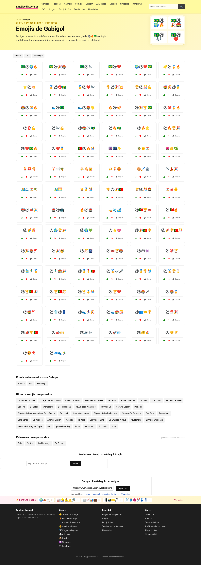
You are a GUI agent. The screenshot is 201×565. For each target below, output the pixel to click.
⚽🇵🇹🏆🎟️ (143, 210)
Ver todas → (179, 500)
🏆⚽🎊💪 (143, 87)
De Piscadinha (64, 407)
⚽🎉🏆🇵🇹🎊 (171, 230)
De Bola (30, 443)
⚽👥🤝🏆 (143, 312)
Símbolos (124, 4)
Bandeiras (137, 4)
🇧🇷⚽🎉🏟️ (57, 67)
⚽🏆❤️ (114, 292)
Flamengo (38, 56)
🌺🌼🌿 (171, 149)
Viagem (89, 4)
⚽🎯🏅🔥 (171, 108)
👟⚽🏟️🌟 (86, 108)
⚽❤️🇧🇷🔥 (29, 149)
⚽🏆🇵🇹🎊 (57, 292)
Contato (148, 518)
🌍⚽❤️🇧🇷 (143, 67)
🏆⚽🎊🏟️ (143, 189)
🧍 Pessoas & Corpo (68, 518)
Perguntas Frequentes (112, 514)
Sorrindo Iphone (97, 420)
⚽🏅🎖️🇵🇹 (86, 271)
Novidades (93, 9)
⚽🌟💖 (114, 230)
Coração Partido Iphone (50, 400)
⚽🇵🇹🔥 (171, 210)
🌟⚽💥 (29, 87)
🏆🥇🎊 (86, 189)
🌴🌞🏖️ (143, 149)
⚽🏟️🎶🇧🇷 (86, 128)
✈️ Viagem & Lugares (68, 530)
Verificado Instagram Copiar (30, 426)
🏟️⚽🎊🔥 (29, 108)
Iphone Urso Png (63, 426)
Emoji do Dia (65, 9)
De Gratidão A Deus (117, 420)
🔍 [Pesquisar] (181, 7)
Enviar (75, 463)
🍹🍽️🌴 (57, 169)
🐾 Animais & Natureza (69, 522)
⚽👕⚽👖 (57, 312)
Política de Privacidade (155, 526)
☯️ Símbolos (65, 542)
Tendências (79, 9)
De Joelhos (38, 420)
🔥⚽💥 (114, 108)
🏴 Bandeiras (65, 546)
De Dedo (81, 420)
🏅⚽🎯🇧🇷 (57, 87)
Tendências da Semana (112, 526)
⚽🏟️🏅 (171, 292)
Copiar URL (123, 488)
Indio (77, 426)
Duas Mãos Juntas (81, 413)
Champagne (47, 407)
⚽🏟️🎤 (143, 292)
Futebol (18, 56)
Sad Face (150, 413)
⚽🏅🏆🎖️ (171, 271)
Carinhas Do (105, 407)
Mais (114, 426)
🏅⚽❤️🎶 (86, 87)
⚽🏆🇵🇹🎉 (29, 292)
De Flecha (112, 400)
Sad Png (21, 407)
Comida (78, 4)
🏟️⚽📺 (57, 210)
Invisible (69, 420)
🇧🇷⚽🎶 (86, 67)
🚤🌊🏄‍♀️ (114, 210)
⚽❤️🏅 (57, 149)
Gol (27, 56)
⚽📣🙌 (57, 333)
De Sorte (34, 407)
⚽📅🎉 (171, 312)
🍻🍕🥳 (86, 169)
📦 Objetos (64, 538)
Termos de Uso (152, 522)
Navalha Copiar (122, 407)
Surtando (103, 426)
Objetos (113, 4)
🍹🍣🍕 (29, 169)
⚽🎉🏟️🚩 (29, 251)
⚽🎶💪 (57, 128)
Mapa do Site (151, 530)
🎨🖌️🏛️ (143, 169)
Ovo (49, 426)
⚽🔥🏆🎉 (171, 128)
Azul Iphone (136, 420)
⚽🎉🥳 (57, 251)
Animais (68, 4)
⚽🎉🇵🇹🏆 (143, 230)
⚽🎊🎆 (86, 251)
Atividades (101, 4)
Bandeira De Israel (174, 400)
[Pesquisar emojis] (163, 6)
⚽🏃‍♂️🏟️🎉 (57, 271)
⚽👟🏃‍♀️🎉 (86, 312)
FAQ (43, 9)
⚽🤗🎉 (143, 333)
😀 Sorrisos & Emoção (69, 514)
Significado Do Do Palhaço (105, 413)
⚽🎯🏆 (171, 251)
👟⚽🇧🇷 (57, 108)
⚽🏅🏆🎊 (143, 271)
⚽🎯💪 (29, 128)
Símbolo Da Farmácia (131, 413)
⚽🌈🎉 (29, 230)
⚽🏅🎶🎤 (114, 271)
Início (18, 19)
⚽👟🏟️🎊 (114, 312)
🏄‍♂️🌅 (58, 189)
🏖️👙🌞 (171, 189)
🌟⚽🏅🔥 (171, 67)
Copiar (34, 75)
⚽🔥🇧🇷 (114, 128)
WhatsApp (125, 494)
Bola (20, 443)
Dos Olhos (156, 400)
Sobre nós (149, 514)
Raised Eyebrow (128, 400)
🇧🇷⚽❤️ (114, 67)
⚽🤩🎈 (29, 353)
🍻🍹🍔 (114, 169)
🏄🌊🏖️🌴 (29, 189)
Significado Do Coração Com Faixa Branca (36, 413)
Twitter (87, 494)
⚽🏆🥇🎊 (86, 292)
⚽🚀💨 (114, 333)
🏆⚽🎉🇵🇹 (114, 189)
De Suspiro (89, 426)
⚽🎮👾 (143, 251)
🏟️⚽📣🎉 (29, 210)
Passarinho (164, 413)
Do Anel (143, 400)
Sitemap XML (151, 534)
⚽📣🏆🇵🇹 (29, 333)
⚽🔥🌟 (143, 128)
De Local (64, 413)
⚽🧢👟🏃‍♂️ (57, 353)
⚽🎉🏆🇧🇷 (143, 108)
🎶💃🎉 (171, 169)
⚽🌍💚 (86, 230)
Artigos (52, 9)
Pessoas (57, 4)
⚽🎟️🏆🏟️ (114, 251)
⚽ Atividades (65, 534)
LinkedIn (105, 494)
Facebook (96, 494)
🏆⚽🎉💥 (114, 87)
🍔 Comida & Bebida (68, 526)
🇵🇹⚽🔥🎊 (86, 149)
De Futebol (59, 443)
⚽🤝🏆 (171, 333)
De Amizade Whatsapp (85, 407)
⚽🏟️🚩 (29, 312)
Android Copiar (54, 420)
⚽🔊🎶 (86, 333)
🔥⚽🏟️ (86, 210)
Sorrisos (45, 4)
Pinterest (115, 494)
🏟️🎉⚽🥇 (171, 87)
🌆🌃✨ (114, 149)
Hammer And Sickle (94, 400)
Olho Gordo (23, 420)
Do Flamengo (44, 443)
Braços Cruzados (72, 400)
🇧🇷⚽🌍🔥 (29, 67)
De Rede (138, 407)
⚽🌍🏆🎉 (57, 230)
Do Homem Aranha (26, 400)
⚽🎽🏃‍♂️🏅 (29, 271)
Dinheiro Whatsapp (154, 420)
